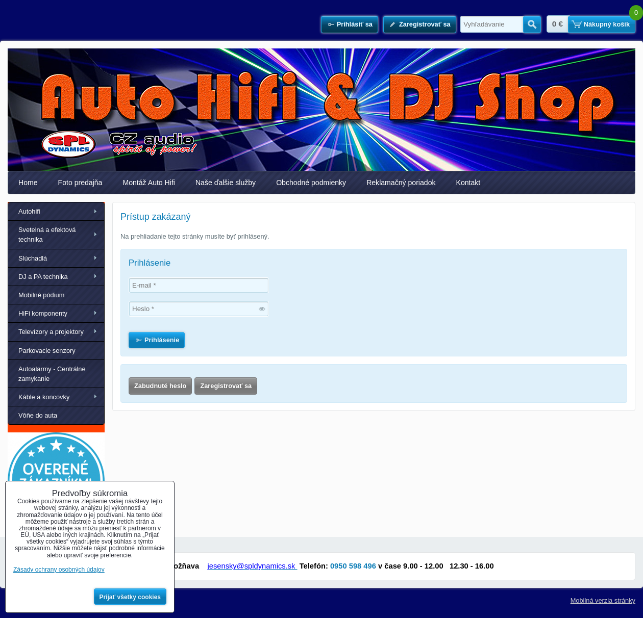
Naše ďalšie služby (225, 182)
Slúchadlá (32, 258)
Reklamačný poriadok (400, 182)
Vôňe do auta (37, 415)
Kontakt (468, 182)
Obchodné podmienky (311, 182)
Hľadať (532, 24)
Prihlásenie (161, 340)
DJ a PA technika (43, 276)
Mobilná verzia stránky (603, 600)
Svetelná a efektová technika (47, 234)
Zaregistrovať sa (425, 24)
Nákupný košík (607, 24)
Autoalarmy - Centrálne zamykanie (52, 373)
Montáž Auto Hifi (148, 182)
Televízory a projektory (51, 332)
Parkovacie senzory (47, 350)
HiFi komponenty (42, 313)
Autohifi (29, 211)
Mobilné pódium (41, 295)
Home (28, 182)
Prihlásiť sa (355, 24)
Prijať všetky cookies (130, 597)
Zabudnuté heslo (160, 386)
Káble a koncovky (43, 397)
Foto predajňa (80, 182)
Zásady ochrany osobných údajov (59, 569)
